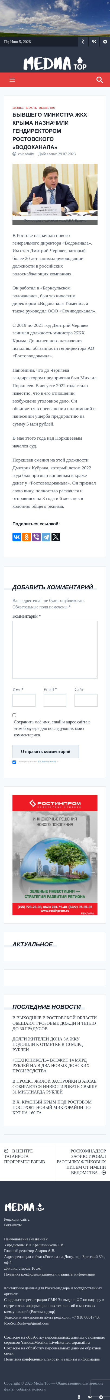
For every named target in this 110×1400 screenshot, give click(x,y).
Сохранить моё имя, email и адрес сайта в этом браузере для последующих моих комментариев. (52, 728)
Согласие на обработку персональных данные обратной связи (52, 1350)
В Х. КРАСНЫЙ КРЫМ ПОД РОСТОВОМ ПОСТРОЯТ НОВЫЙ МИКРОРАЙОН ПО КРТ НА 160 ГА (52, 1107)
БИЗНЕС (18, 107)
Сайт (79, 689)
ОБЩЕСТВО (47, 107)
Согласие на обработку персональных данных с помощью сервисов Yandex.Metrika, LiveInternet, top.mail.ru (54, 1340)
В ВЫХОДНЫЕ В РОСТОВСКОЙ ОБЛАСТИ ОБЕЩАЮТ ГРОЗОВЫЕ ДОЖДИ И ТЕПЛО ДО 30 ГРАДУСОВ (54, 1023)
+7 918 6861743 (85, 1317)
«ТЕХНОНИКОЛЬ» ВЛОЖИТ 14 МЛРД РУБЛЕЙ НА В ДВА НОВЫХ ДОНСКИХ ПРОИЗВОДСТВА (50, 1065)
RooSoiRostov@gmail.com (26, 1323)
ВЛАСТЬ (31, 107)
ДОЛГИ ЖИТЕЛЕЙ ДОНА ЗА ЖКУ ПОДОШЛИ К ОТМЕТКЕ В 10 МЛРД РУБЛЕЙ (47, 1044)
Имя (18, 689)
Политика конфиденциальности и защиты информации (52, 1359)
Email (50, 689)
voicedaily (26, 154)
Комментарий (26, 616)
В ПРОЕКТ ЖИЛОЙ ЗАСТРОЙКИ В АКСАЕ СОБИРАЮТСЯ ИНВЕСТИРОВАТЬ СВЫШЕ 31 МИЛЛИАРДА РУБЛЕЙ (54, 1086)
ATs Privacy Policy (47, 761)
